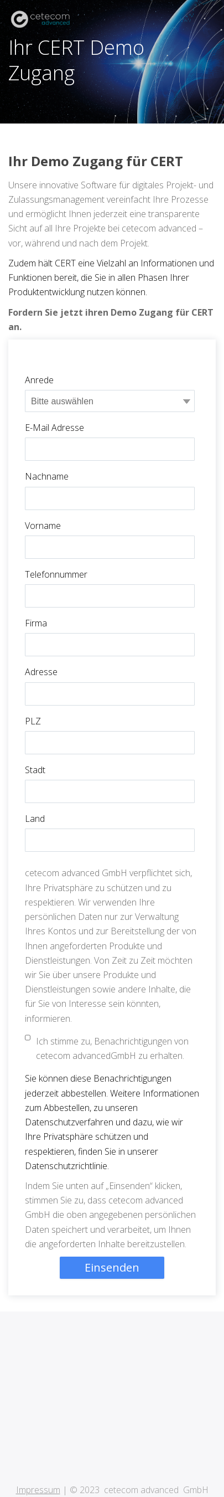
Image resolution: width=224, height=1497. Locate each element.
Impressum (38, 1434)
